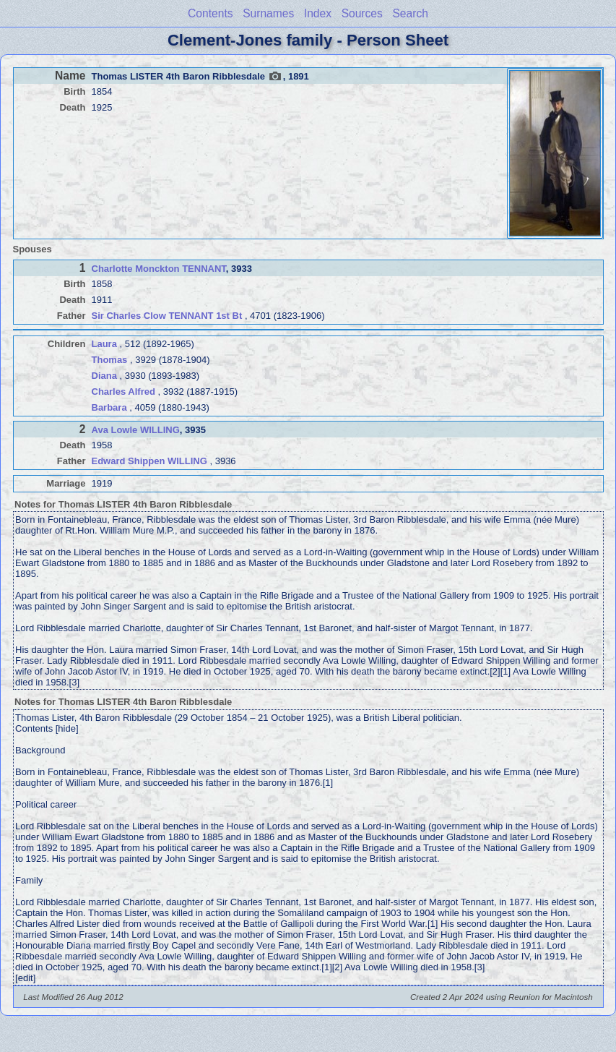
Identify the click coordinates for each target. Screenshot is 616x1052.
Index (317, 13)
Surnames (268, 13)
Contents (210, 13)
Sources (362, 13)
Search (410, 13)
